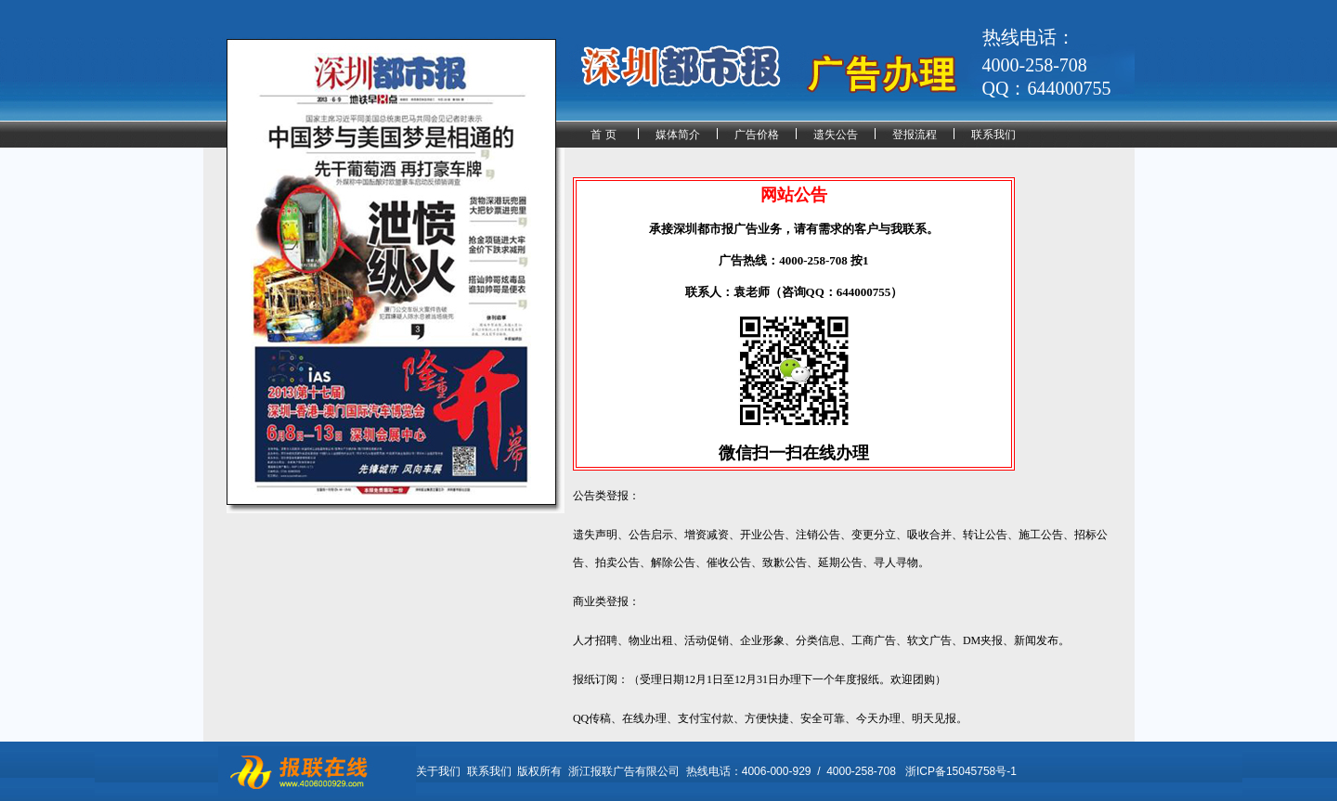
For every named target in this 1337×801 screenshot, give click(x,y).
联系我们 (993, 134)
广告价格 (756, 134)
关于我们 (438, 771)
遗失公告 (835, 134)
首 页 (603, 134)
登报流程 (914, 134)
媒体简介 (678, 134)
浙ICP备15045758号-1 (961, 771)
